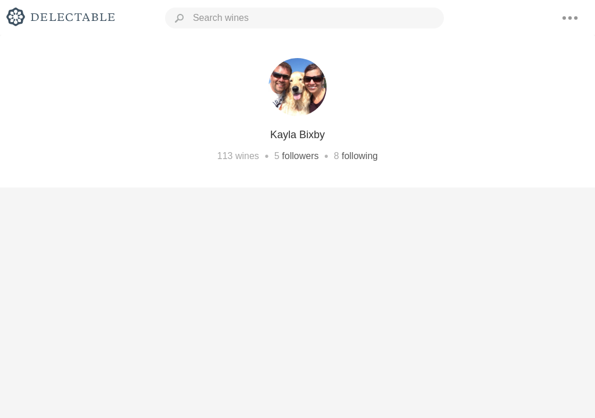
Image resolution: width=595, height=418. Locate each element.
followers (300, 156)
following (360, 156)
